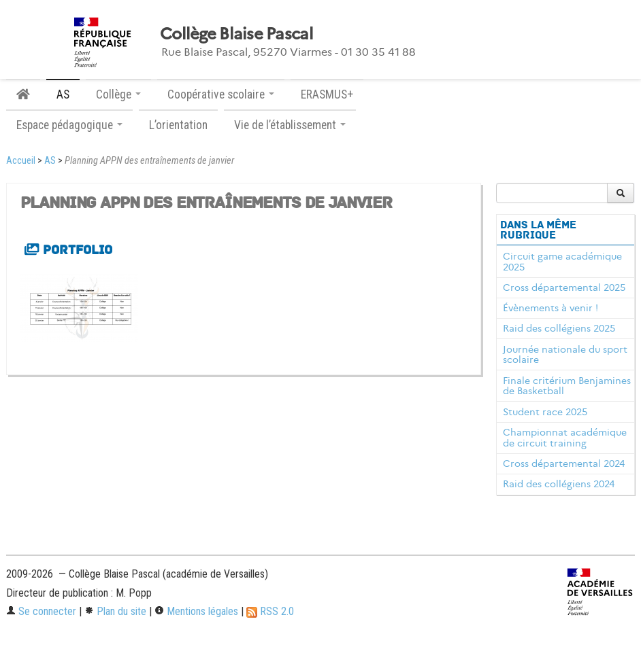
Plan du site (115, 611)
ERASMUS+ (327, 94)
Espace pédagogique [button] (69, 125)
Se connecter (41, 611)
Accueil (20, 160)
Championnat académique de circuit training (565, 437)
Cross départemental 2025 (564, 287)
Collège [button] (118, 94)
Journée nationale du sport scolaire (565, 354)
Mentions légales (196, 611)
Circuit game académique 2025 (562, 261)
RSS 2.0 (270, 611)
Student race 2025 (545, 412)
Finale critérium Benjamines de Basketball (567, 386)
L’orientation (178, 125)
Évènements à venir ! (550, 308)
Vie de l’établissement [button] (290, 125)
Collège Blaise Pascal (236, 34)
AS (62, 94)
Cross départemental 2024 (564, 463)
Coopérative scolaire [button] (220, 94)
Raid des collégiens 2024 (558, 484)
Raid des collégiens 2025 (559, 328)
